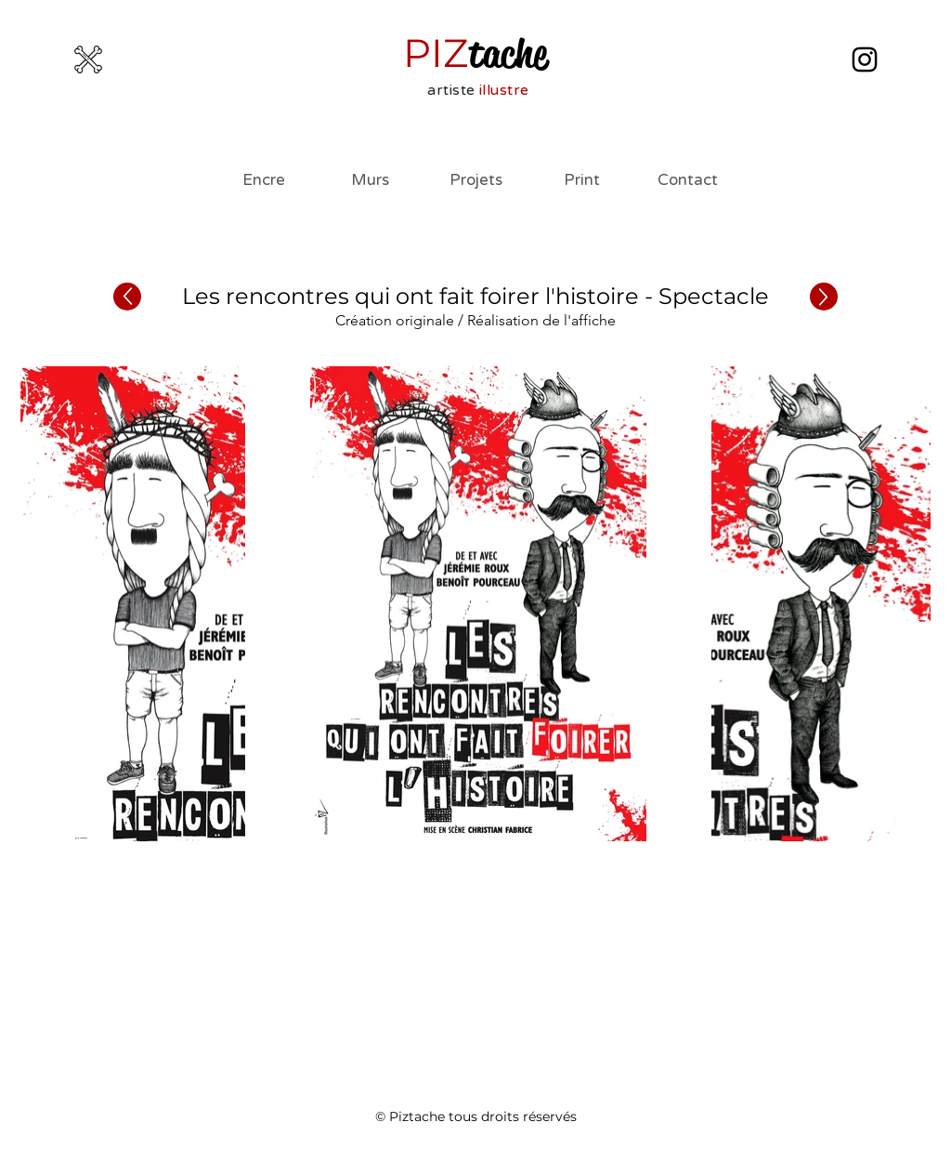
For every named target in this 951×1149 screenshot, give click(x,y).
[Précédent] (127, 296)
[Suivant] (824, 296)
